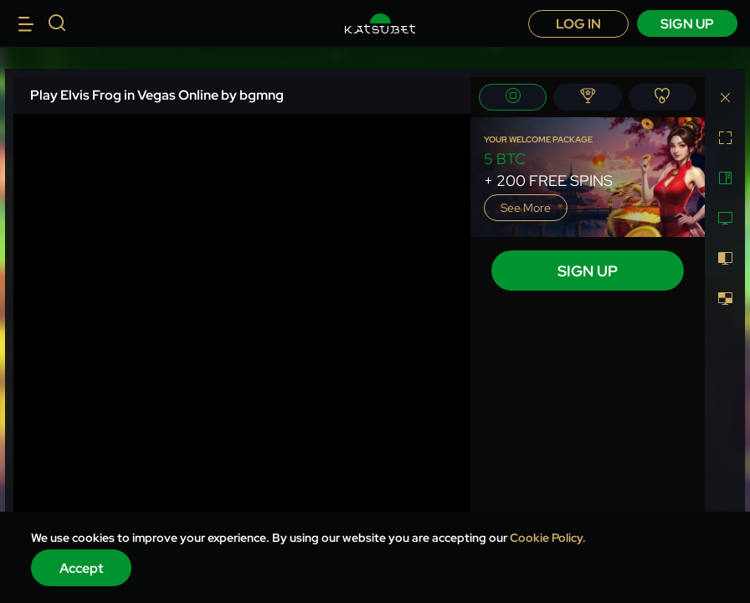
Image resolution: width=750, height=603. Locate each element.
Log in (578, 24)
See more (526, 207)
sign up (687, 24)
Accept (81, 568)
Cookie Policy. (548, 537)
